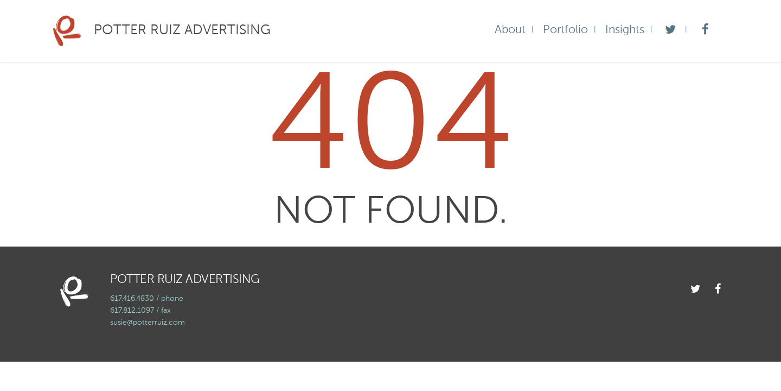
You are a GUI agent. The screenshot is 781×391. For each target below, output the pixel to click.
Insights (624, 30)
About (510, 30)
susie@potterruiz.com (147, 322)
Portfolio (565, 30)
